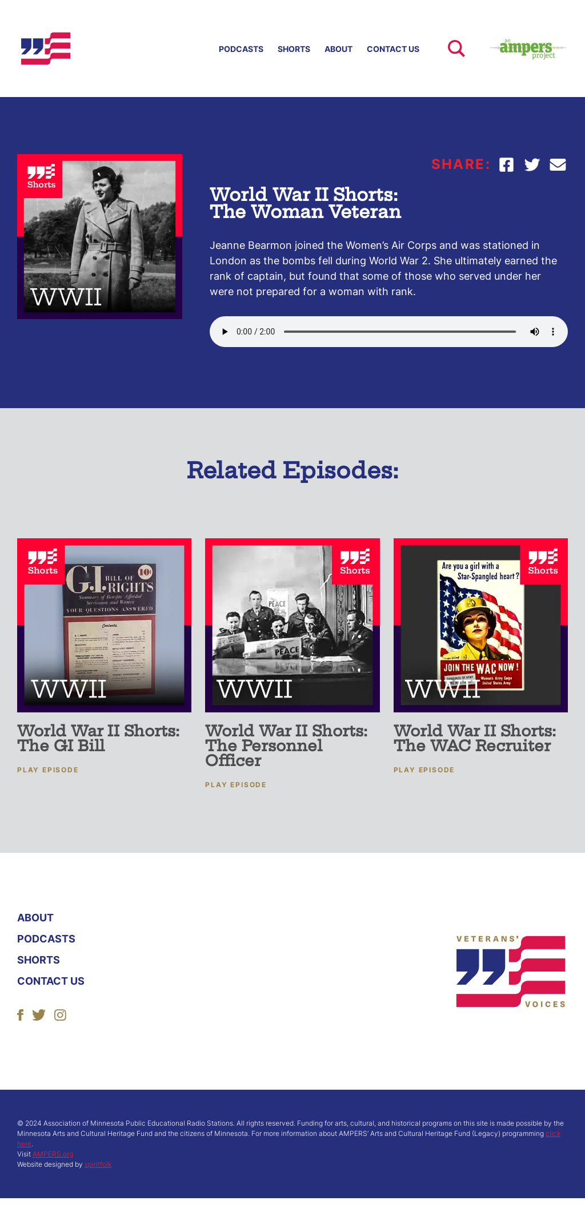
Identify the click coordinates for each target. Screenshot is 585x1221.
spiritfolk (98, 1164)
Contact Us (393, 49)
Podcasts (241, 49)
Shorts (294, 49)
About (338, 49)
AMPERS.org (53, 1154)
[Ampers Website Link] (516, 48)
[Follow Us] (20, 1013)
